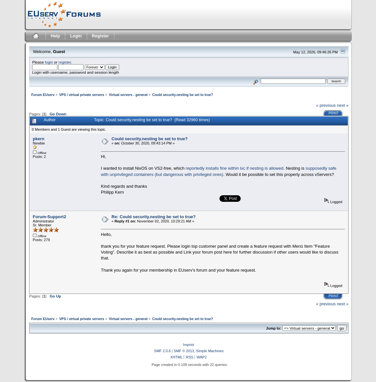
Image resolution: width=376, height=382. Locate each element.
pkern (38, 138)
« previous (326, 105)
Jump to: (273, 328)
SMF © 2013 (184, 351)
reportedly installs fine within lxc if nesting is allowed (234, 168)
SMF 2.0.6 (162, 351)
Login (76, 35)
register (65, 62)
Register (100, 35)
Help (55, 35)
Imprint (188, 345)
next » (342, 105)
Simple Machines (210, 351)
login (49, 62)
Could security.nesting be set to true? (150, 138)
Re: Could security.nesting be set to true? (154, 216)
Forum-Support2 (49, 216)
